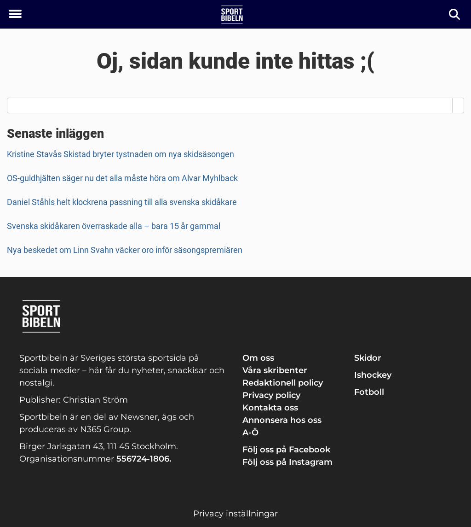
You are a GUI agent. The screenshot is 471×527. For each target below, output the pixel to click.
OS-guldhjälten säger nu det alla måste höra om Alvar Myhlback (122, 178)
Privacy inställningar (235, 514)
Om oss (258, 358)
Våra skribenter (274, 370)
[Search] (458, 105)
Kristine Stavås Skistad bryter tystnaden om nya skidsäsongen (120, 154)
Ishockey (372, 375)
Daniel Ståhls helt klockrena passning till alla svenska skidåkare (122, 202)
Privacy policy (271, 395)
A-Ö (250, 432)
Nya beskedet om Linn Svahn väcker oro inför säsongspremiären (124, 250)
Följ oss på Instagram (287, 462)
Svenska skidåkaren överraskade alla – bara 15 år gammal (113, 226)
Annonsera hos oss (282, 420)
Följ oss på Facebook (286, 450)
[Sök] (455, 14)
